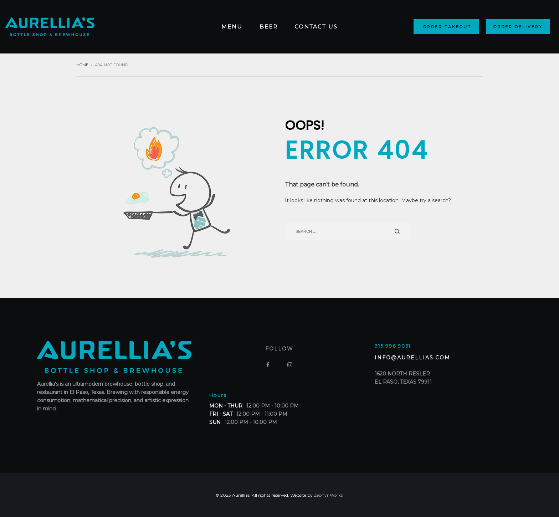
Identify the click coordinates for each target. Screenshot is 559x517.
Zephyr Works (328, 495)
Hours (217, 395)
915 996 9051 (393, 346)
